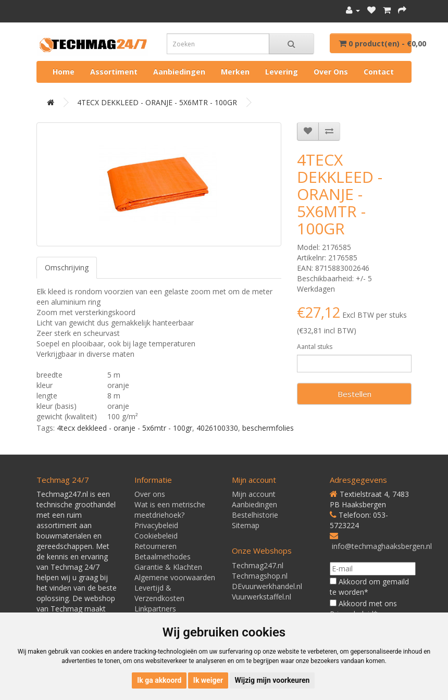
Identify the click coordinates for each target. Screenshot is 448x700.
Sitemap (245, 525)
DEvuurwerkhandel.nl (267, 586)
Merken (235, 72)
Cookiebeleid (156, 536)
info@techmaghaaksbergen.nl (382, 546)
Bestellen (354, 394)
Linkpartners (155, 609)
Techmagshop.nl (260, 576)
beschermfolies (268, 428)
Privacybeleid (156, 525)
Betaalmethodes (162, 556)
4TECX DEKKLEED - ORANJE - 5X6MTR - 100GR (157, 102)
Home (63, 72)
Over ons (331, 72)
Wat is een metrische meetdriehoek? (169, 509)
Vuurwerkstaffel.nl (261, 597)
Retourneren (155, 546)
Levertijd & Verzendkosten (159, 593)
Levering (281, 72)
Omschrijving (67, 267)
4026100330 (217, 428)
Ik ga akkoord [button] (159, 680)
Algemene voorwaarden (174, 577)
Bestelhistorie (255, 515)
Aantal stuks (314, 346)
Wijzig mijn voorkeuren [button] (272, 680)
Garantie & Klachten (168, 567)
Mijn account (254, 494)
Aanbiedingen (179, 72)
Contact (379, 72)
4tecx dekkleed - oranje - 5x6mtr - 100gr (124, 428)
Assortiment (114, 72)
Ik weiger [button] (208, 680)
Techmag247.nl (257, 565)
